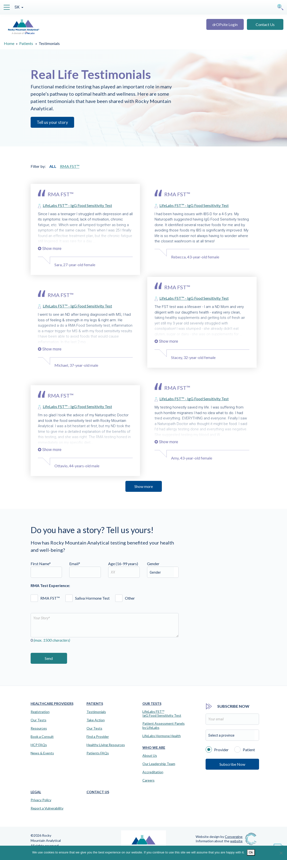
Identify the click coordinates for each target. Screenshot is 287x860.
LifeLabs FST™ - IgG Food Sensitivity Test (77, 205)
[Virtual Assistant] (278, 845)
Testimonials (96, 712)
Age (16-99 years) (124, 569)
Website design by (219, 836)
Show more (143, 486)
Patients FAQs (98, 753)
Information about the (219, 841)
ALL (52, 166)
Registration (40, 712)
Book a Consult (42, 737)
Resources (39, 728)
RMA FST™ (69, 166)
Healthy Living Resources (106, 745)
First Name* (46, 569)
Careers (148, 780)
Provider (217, 749)
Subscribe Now (232, 764)
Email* (85, 569)
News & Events (42, 753)
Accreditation (152, 772)
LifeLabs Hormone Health (161, 736)
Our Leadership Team (158, 764)
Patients (26, 43)
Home (9, 43)
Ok (251, 852)
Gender (153, 563)
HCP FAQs (39, 745)
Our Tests (38, 720)
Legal (36, 792)
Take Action (96, 720)
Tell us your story (52, 122)
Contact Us (265, 24)
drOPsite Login (225, 24)
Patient (244, 749)
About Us (149, 756)
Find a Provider (98, 737)
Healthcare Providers (52, 703)
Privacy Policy (41, 800)
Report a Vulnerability (47, 808)
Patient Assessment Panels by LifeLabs (163, 726)
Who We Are (153, 747)
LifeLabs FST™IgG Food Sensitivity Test (161, 714)
